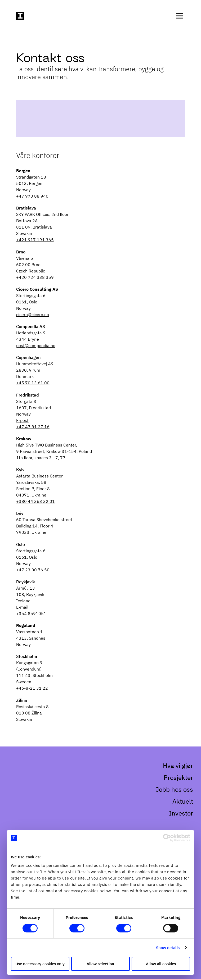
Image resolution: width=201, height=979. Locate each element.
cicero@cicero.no (32, 314)
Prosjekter (178, 777)
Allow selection (100, 963)
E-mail (22, 607)
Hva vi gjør (178, 765)
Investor (181, 813)
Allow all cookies (162, 963)
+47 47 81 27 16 (33, 426)
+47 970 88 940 (32, 196)
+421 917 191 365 (35, 239)
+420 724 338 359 (35, 277)
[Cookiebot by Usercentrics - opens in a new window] (169, 844)
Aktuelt (182, 801)
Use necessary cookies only (39, 963)
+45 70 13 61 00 (33, 382)
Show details (169, 947)
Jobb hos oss (174, 789)
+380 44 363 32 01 (35, 501)
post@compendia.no (35, 345)
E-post (22, 420)
